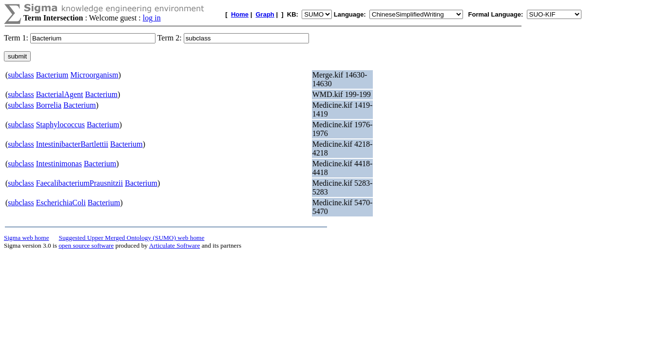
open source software (86, 245)
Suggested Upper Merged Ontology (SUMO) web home (132, 237)
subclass (21, 75)
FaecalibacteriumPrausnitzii (79, 183)
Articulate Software (174, 245)
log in (152, 18)
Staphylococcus (60, 124)
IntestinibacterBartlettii (72, 144)
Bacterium (52, 75)
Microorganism (94, 75)
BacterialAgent (59, 94)
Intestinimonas (59, 163)
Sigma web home (26, 237)
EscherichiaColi (61, 202)
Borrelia (48, 105)
